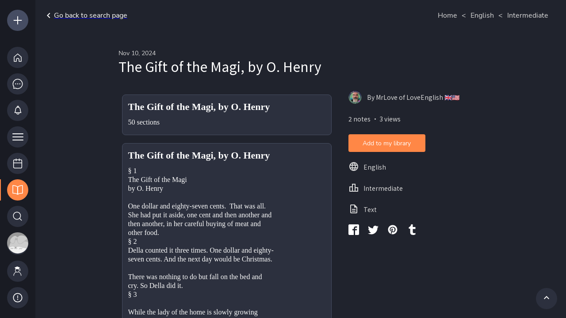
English (482, 15)
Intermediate (527, 15)
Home (447, 15)
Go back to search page (85, 15)
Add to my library (387, 143)
